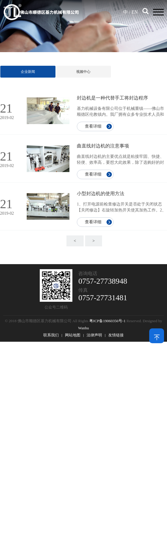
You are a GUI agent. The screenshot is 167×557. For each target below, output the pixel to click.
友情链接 (116, 335)
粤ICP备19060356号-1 (107, 321)
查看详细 (93, 126)
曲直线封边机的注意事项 (103, 145)
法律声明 (94, 335)
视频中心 (83, 72)
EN (134, 12)
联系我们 (51, 335)
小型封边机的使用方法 (100, 193)
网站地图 (72, 335)
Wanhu (83, 328)
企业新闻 (28, 72)
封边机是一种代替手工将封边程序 (112, 97)
